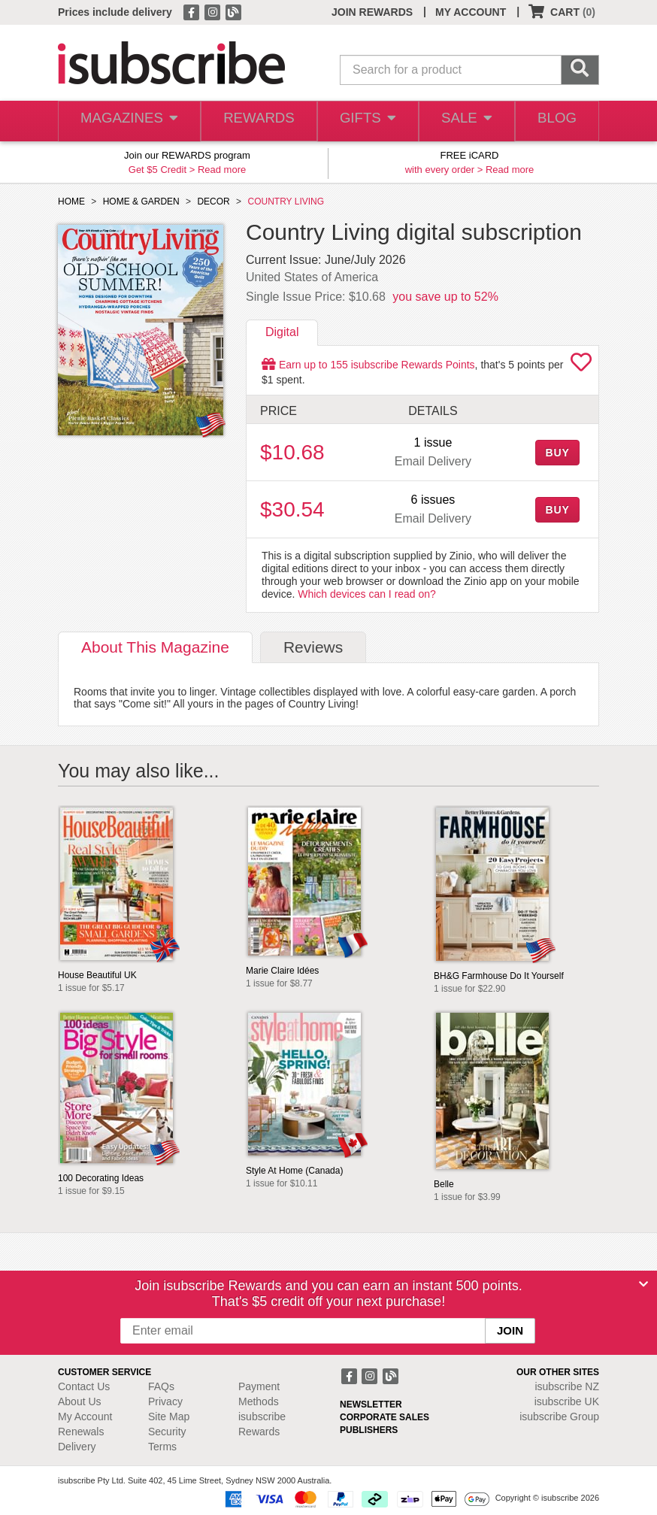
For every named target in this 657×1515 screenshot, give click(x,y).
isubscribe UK (566, 1401)
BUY (557, 453)
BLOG (555, 121)
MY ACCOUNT (470, 12)
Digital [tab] (281, 332)
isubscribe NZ (566, 1386)
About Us (79, 1401)
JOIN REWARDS (372, 12)
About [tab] (155, 647)
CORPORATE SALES (384, 1417)
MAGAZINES (127, 121)
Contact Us (84, 1386)
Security (167, 1432)
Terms (162, 1447)
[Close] (643, 1284)
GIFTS (362, 121)
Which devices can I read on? (367, 594)
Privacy (165, 1401)
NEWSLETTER (371, 1404)
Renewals (81, 1432)
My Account (85, 1416)
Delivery (77, 1447)
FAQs (161, 1386)
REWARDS (253, 121)
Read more (222, 169)
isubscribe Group (559, 1416)
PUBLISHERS (369, 1430)
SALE (462, 121)
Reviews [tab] (313, 647)
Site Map (168, 1416)
